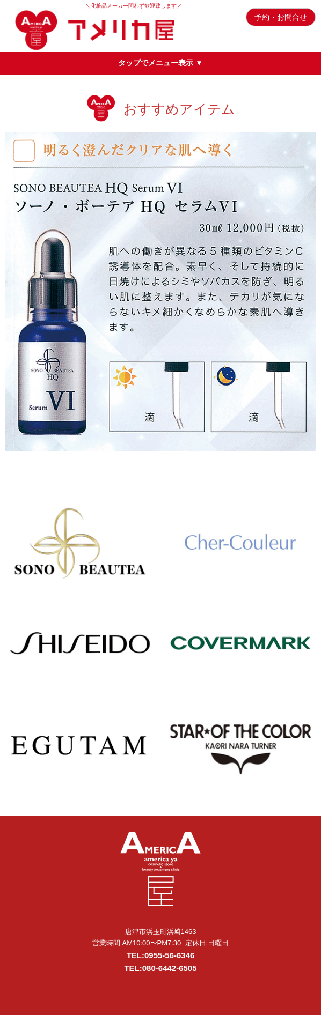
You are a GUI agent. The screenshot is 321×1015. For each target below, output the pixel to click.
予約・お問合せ (280, 17)
